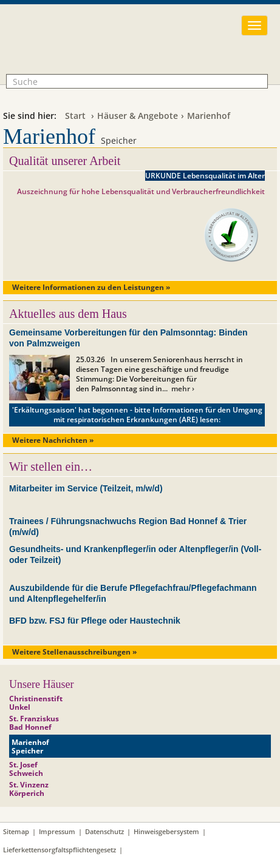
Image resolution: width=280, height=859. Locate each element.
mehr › (182, 388)
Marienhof (208, 115)
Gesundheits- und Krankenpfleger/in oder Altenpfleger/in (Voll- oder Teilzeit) (135, 554)
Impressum (57, 831)
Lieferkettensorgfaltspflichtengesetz (59, 849)
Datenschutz (104, 831)
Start (75, 115)
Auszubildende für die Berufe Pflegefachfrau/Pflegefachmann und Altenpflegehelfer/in (133, 593)
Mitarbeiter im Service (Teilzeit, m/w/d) (86, 488)
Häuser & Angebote (137, 115)
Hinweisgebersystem (166, 831)
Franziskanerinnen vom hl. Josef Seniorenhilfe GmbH (99, 46)
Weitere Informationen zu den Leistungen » (91, 287)
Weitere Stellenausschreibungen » (74, 652)
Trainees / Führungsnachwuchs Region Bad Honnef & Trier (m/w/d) (128, 526)
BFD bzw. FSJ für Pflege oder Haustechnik (94, 620)
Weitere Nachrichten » (53, 440)
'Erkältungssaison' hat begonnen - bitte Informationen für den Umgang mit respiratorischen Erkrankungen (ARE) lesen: (137, 415)
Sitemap (16, 831)
